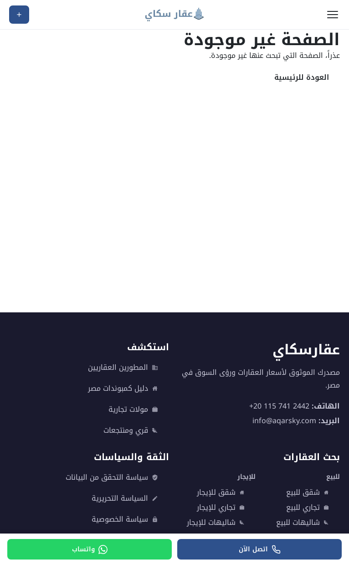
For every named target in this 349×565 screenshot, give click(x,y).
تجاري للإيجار (221, 507)
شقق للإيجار (221, 492)
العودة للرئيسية (301, 77)
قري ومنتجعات (130, 430)
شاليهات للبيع (302, 522)
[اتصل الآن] (259, 549)
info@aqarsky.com (284, 420)
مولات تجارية (133, 409)
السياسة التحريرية (125, 498)
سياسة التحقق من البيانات (112, 477)
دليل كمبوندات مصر (123, 388)
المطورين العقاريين (123, 367)
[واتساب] (89, 549)
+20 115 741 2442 (279, 406)
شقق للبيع (307, 492)
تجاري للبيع (307, 507)
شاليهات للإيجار (216, 522)
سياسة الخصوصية (125, 519)
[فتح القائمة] (332, 14)
